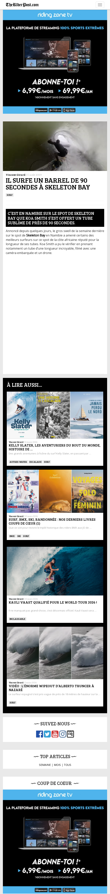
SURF (10, 194)
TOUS (67, 765)
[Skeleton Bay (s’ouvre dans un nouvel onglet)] (36, 235)
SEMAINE (45, 765)
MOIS (57, 765)
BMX (12, 535)
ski (19, 535)
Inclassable (17, 618)
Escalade (35, 461)
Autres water (18, 461)
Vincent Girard (15, 175)
